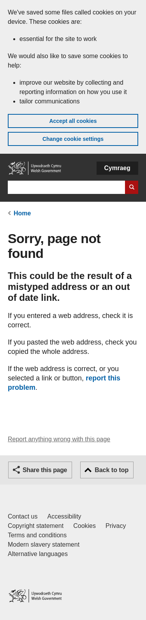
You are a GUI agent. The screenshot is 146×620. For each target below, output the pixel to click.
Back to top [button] (111, 470)
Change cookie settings (73, 139)
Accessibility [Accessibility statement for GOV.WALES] (64, 516)
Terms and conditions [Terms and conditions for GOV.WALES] (37, 535)
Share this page (45, 470)
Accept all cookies (73, 121)
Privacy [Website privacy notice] (116, 525)
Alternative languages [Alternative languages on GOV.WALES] (38, 554)
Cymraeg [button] (117, 168)
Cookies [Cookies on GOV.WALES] (84, 525)
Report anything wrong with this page (59, 439)
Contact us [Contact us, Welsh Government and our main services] (22, 516)
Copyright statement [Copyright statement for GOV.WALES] (35, 525)
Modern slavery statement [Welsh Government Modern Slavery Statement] (43, 544)
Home (22, 213)
